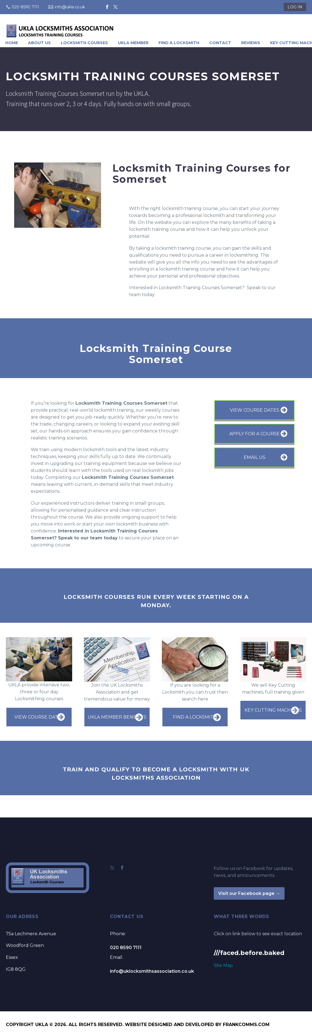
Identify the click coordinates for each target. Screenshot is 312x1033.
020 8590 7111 (25, 6)
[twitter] (112, 868)
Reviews (250, 42)
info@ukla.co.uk (70, 6)
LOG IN (295, 6)
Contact (220, 42)
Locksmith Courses (84, 42)
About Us (39, 42)
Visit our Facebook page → (249, 893)
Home (11, 42)
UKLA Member (133, 42)
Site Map (223, 965)
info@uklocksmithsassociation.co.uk (152, 971)
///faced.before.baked (249, 953)
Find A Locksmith (178, 42)
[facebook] (122, 868)
